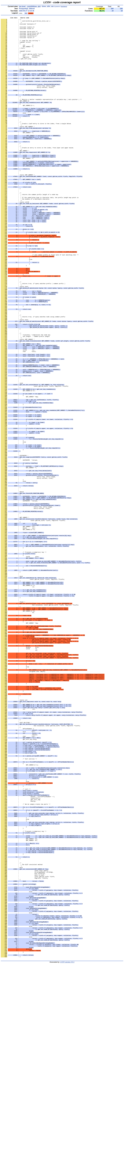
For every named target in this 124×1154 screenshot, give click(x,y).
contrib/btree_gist (34, 6)
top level (22, 6)
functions (64, 6)
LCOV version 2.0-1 (67, 1150)
